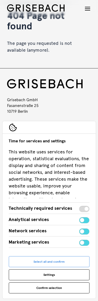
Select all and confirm (49, 262)
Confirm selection (49, 288)
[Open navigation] (87, 9)
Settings (49, 275)
